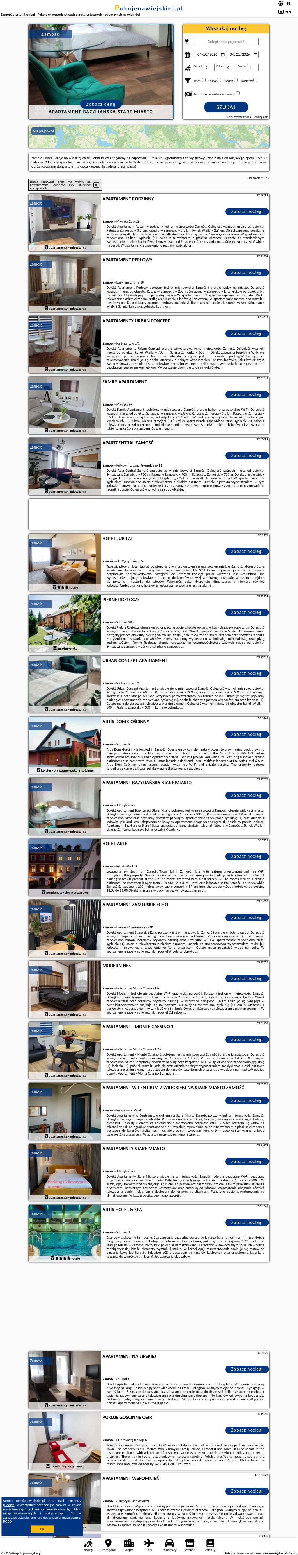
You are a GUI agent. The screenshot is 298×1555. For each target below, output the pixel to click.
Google (9, 1505)
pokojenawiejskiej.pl (149, 8)
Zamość (36, 203)
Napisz (293, 1553)
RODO (7, 1522)
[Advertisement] (149, 1307)
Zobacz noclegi (247, 211)
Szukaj (226, 107)
